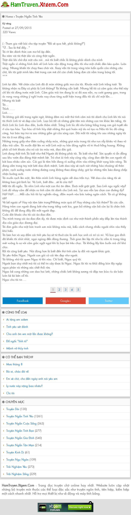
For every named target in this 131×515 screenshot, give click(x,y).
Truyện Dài (12, 409)
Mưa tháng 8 (13, 364)
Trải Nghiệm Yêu (16, 466)
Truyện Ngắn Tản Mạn (20, 445)
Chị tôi (9, 393)
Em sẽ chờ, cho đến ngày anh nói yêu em (31, 378)
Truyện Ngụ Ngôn (17, 459)
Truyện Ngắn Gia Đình (20, 438)
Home (9, 16)
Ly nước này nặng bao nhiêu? (23, 386)
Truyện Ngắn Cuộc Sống (21, 423)
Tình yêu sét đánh (17, 326)
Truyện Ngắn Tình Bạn (20, 430)
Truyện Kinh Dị (15, 452)
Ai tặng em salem (17, 319)
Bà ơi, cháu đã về (17, 371)
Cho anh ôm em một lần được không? (29, 334)
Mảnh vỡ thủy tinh (17, 348)
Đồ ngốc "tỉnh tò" (17, 341)
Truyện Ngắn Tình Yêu (29, 16)
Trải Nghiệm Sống (17, 474)
